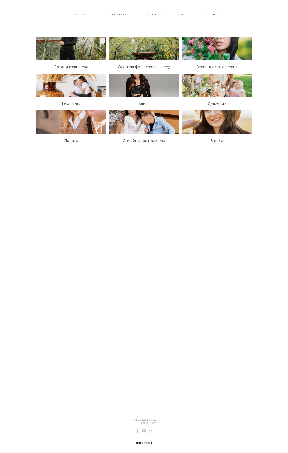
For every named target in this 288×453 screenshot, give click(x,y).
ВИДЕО (152, 14)
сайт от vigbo (144, 443)
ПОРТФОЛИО (80, 14)
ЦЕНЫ (180, 14)
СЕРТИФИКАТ (118, 14)
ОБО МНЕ (210, 14)
